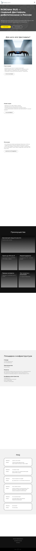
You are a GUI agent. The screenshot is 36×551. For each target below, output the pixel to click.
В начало (18, 542)
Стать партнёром (17, 26)
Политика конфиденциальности (18, 538)
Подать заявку (5, 26)
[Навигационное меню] (34, 2)
